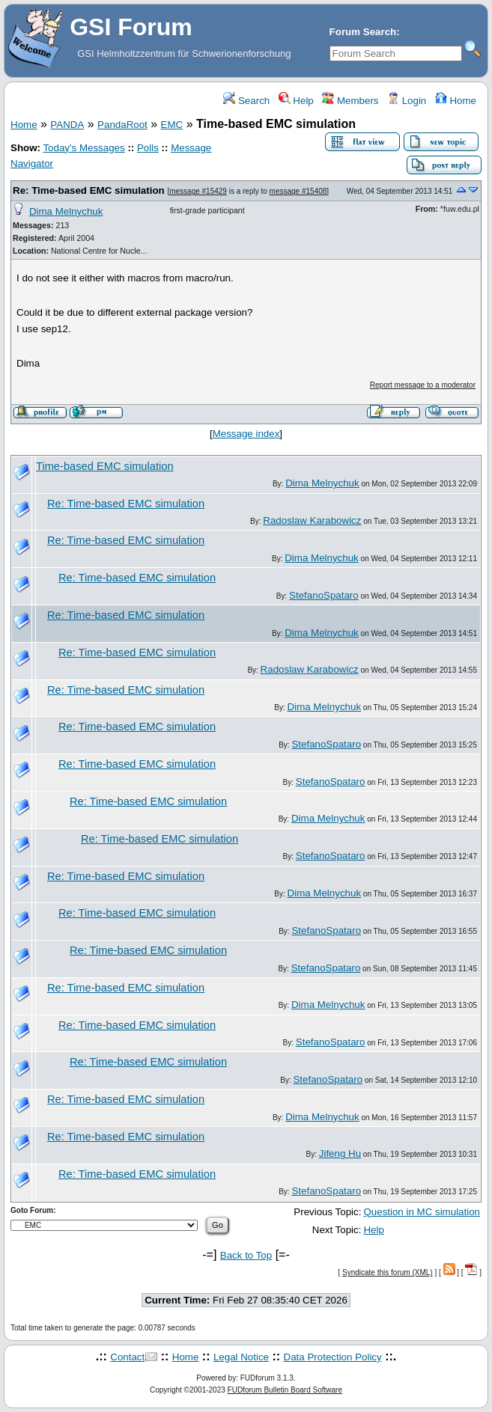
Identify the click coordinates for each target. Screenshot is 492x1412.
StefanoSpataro (324, 595)
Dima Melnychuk (66, 211)
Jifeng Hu (340, 1153)
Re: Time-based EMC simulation (89, 190)
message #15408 (298, 191)
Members (350, 100)
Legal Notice (241, 1357)
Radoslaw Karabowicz (312, 520)
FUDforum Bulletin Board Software (285, 1390)
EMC (172, 124)
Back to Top (246, 1255)
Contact (127, 1357)
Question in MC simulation (421, 1211)
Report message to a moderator (423, 385)
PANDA (67, 124)
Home (455, 100)
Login (406, 100)
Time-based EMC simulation (105, 466)
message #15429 (198, 191)
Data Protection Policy (333, 1357)
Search (246, 100)
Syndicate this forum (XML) (387, 1272)
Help (296, 100)
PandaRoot (122, 124)
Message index (246, 433)
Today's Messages (83, 147)
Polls (148, 147)
